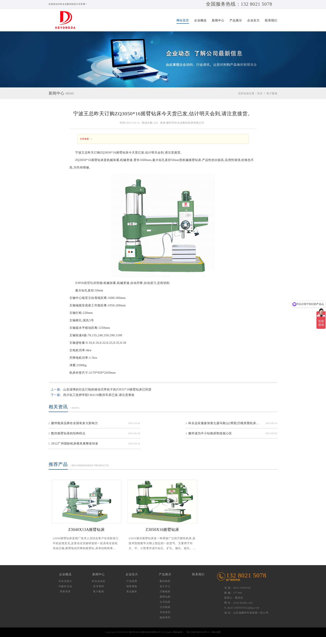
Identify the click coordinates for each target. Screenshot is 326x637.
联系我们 (271, 20)
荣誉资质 (65, 591)
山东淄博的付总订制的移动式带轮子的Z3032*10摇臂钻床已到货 (107, 389)
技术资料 (98, 586)
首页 (260, 93)
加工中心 (165, 586)
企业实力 (253, 20)
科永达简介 (65, 581)
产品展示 (236, 20)
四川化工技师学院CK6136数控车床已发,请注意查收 (99, 394)
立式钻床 (165, 601)
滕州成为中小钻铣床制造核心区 (210, 433)
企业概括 (200, 20)
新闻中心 (218, 20)
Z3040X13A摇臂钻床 (86, 530)
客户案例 (272, 93)
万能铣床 (165, 591)
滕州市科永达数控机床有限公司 (67, 20)
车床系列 (165, 612)
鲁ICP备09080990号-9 (198, 632)
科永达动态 (98, 581)
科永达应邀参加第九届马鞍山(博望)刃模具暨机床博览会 (224, 423)
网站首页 (183, 20)
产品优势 (131, 581)
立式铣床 (165, 607)
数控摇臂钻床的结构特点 (68, 433)
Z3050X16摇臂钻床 (162, 530)
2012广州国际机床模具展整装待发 (74, 443)
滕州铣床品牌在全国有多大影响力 (74, 423)
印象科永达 (65, 586)
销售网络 (131, 586)
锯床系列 (165, 617)
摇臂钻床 (90, 283)
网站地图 (216, 632)
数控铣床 (165, 581)
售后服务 (131, 591)
